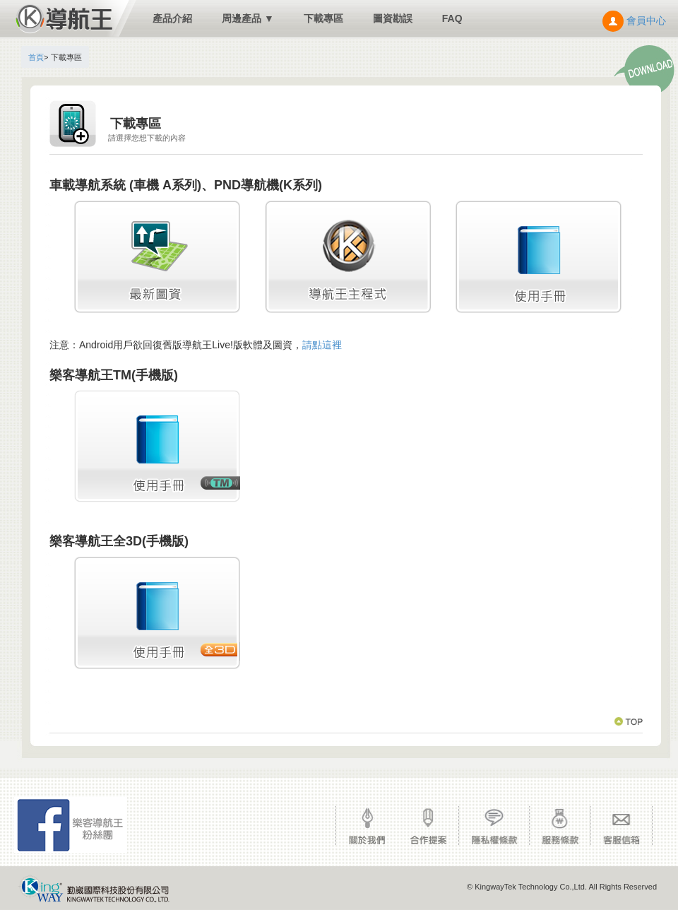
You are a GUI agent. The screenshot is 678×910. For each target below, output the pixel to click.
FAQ (452, 18)
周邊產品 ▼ (248, 18)
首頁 (36, 57)
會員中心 (634, 20)
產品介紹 (172, 18)
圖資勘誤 (392, 18)
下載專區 (323, 18)
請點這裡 (322, 344)
